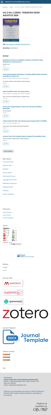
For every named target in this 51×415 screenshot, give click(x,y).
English (5, 267)
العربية (4, 270)
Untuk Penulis (7, 215)
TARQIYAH (40, 391)
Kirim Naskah (8, 151)
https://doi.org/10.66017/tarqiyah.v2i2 (18, 44)
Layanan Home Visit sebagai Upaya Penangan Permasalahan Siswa (24, 136)
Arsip (11, 7)
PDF (6, 69)
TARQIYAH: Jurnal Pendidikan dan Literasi (17, 2)
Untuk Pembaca (7, 212)
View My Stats (30, 256)
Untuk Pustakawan (8, 218)
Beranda (5, 7)
